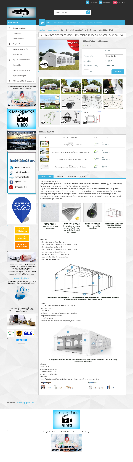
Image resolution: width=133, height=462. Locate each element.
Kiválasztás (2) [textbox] (111, 56)
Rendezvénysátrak (52, 30)
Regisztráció (105, 2)
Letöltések (59, 176)
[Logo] (21, 12)
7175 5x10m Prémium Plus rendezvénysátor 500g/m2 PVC (70, 151)
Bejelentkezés (90, 2)
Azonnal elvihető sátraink (21, 70)
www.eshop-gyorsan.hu (25, 402)
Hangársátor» (17, 44)
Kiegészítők (17, 65)
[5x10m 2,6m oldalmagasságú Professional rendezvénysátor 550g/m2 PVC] (50, 79)
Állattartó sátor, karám (20, 49)
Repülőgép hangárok (20, 75)
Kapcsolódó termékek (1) (76, 176)
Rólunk (49, 23)
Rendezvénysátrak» (19, 28)
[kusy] (86, 71)
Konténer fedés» (18, 38)
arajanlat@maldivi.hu (21, 278)
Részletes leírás (46, 176)
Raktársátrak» (18, 33)
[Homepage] (43, 22)
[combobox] (114, 55)
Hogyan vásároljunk (71, 23)
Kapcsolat (82, 23)
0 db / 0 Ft (120, 2)
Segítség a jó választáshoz (95, 23)
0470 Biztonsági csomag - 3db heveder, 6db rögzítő (71, 166)
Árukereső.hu (21, 343)
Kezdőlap (41, 30)
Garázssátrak (17, 54)
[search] (88, 12)
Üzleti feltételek (58, 23)
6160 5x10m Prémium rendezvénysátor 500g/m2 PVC (71, 159)
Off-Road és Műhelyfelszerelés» (24, 81)
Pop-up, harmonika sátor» (22, 59)
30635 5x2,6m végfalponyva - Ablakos (70, 144)
